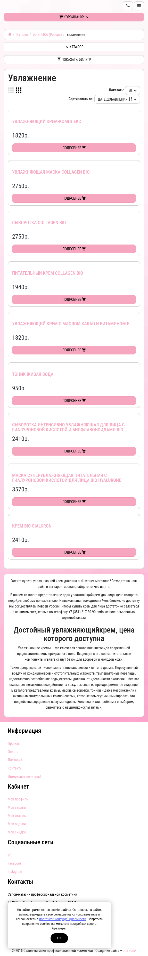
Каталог (22, 35)
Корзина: (74, 17)
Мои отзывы (17, 816)
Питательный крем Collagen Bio (47, 273)
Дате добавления (117, 99)
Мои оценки (17, 824)
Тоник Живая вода (32, 374)
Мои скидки (17, 832)
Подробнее (74, 148)
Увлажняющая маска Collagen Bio (51, 172)
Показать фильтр (74, 60)
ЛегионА (129, 951)
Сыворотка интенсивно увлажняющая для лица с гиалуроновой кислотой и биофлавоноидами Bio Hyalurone (68, 430)
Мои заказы (17, 807)
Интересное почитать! (24, 776)
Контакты (15, 768)
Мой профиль (18, 799)
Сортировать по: (81, 99)
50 (132, 90)
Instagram (15, 872)
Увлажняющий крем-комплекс (46, 121)
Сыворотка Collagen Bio (39, 222)
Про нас (14, 743)
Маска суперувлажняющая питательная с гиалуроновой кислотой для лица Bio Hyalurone (66, 478)
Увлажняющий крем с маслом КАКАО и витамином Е (70, 323)
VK (10, 855)
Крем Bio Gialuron (32, 526)
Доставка (15, 760)
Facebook (15, 863)
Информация (24, 730)
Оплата (13, 752)
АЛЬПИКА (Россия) (47, 35)
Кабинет (18, 786)
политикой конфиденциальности (62, 919)
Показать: (116, 90)
